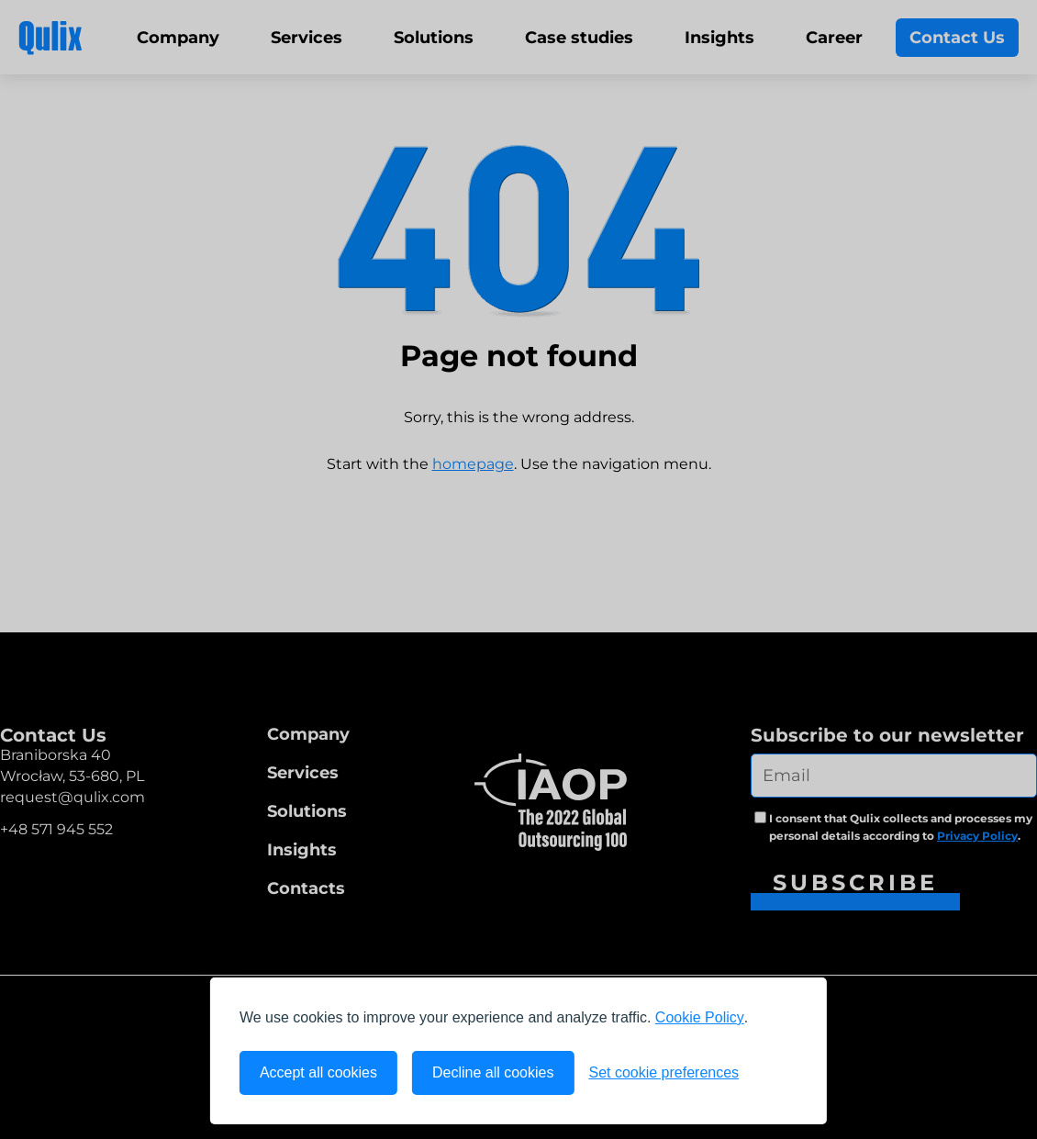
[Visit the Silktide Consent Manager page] (775, 1073)
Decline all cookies (493, 1072)
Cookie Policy (699, 1017)
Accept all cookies (318, 1072)
